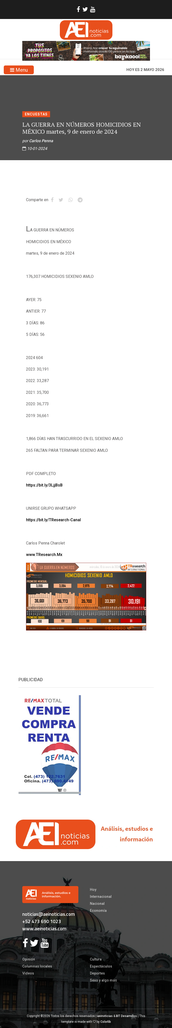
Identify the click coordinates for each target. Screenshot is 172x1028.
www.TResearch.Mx (44, 554)
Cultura (96, 959)
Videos (28, 973)
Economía (98, 911)
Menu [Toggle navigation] (19, 70)
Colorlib (105, 1022)
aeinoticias (105, 1016)
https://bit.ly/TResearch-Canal (53, 519)
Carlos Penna (41, 140)
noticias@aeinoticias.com (48, 914)
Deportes (97, 973)
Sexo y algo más (103, 980)
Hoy (93, 890)
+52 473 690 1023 (41, 921)
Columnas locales (37, 966)
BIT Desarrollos (126, 1016)
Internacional (101, 897)
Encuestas (36, 114)
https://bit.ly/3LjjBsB (44, 485)
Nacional (97, 904)
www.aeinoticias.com (44, 928)
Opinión (28, 959)
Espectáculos (101, 966)
